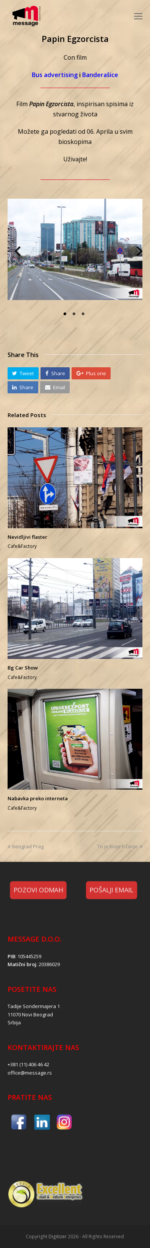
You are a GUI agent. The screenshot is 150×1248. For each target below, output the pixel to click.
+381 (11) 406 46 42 (28, 1064)
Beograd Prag (26, 846)
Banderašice (100, 75)
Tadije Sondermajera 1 (34, 1006)
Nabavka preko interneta (38, 798)
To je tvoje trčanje (119, 846)
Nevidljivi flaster (27, 537)
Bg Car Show (23, 667)
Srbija (14, 1022)
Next (136, 253)
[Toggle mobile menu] (138, 16)
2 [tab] (75, 314)
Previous (14, 253)
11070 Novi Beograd (30, 1014)
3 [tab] (84, 314)
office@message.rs (30, 1072)
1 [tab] (66, 314)
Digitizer (57, 1236)
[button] (23, 373)
